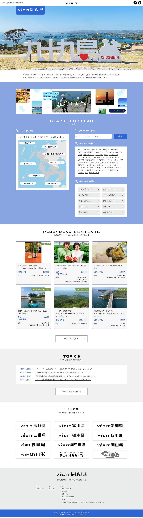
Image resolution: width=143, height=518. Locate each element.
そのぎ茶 (106, 150)
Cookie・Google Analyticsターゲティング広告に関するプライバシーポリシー (85, 502)
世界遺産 (88, 170)
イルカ (103, 168)
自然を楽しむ (84, 212)
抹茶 (100, 150)
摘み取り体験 (89, 160)
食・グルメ (105, 165)
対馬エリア (27, 143)
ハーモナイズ (113, 155)
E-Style (96, 152)
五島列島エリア (28, 183)
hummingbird (88, 152)
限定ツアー (81, 165)
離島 (106, 155)
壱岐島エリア (28, 163)
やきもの (81, 170)
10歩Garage (97, 157)
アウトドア (119, 160)
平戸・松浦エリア (49, 146)
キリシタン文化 (97, 170)
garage (94, 150)
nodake (80, 152)
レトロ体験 (99, 160)
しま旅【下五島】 (86, 189)
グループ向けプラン (107, 152)
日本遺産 (81, 173)
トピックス (52, 489)
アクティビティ (93, 162)
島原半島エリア (53, 183)
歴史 (86, 173)
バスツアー (81, 168)
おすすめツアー (109, 212)
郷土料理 (105, 157)
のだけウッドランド (85, 157)
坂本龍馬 (90, 168)
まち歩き (97, 168)
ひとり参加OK (94, 173)
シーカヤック (86, 150)
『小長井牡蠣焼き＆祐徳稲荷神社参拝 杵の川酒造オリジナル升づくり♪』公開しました (65, 376)
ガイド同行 (99, 155)
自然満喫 (110, 168)
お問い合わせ (66, 492)
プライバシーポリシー (68, 500)
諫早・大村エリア (56, 162)
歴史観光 (106, 206)
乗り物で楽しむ (85, 195)
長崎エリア (36, 175)
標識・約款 (65, 494)
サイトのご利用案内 (68, 497)
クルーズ (118, 168)
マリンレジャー (88, 155)
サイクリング (91, 165)
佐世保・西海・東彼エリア (54, 153)
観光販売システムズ (74, 513)
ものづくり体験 (105, 162)
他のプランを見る (71, 339)
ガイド (106, 170)
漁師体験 (81, 160)
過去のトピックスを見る (71, 392)
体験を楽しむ (84, 206)
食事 (79, 150)
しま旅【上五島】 (110, 189)
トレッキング (114, 157)
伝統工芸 (115, 162)
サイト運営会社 (66, 489)
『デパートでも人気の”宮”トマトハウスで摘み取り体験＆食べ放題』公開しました (64, 369)
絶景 (98, 165)
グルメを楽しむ (109, 195)
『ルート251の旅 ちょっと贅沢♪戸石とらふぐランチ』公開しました (59, 373)
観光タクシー (115, 170)
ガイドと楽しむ (85, 201)
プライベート (82, 162)
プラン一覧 (40, 489)
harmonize (113, 150)
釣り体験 (113, 165)
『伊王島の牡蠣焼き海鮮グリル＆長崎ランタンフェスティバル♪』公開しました (63, 380)
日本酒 (80, 155)
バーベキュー (109, 160)
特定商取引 (85, 513)
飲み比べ (118, 152)
